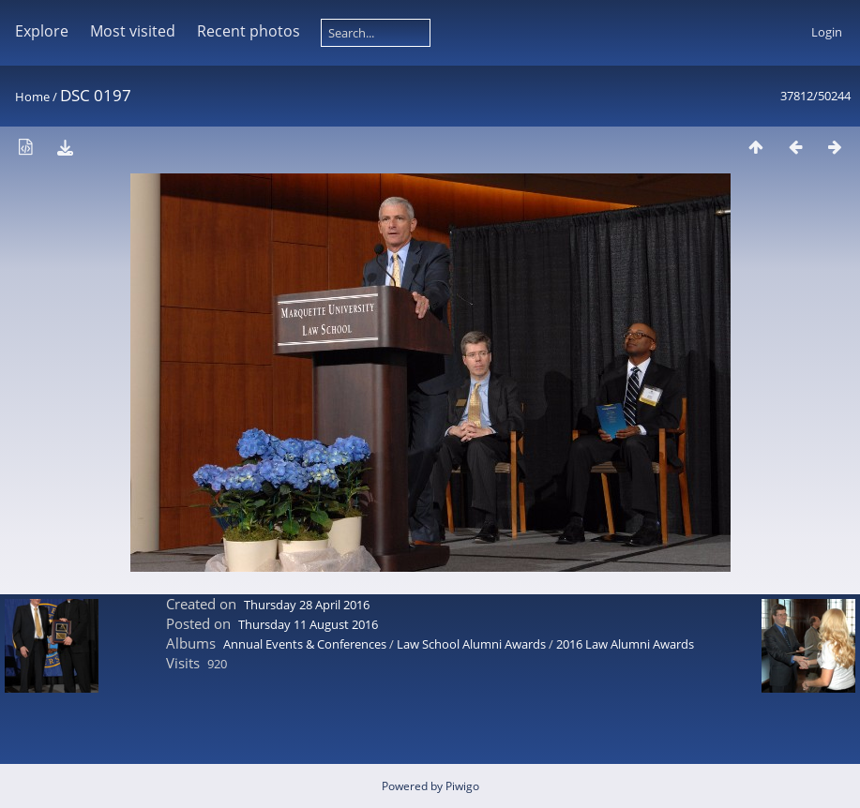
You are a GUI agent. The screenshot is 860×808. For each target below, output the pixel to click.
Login (826, 31)
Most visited (132, 31)
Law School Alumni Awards (471, 644)
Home (32, 96)
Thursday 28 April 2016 (307, 604)
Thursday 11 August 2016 (308, 624)
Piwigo (462, 786)
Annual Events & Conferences (304, 644)
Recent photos (248, 31)
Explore (41, 31)
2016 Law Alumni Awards (625, 644)
